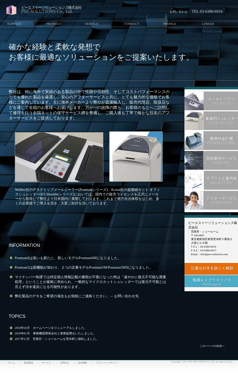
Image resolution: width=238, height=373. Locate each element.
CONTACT (131, 24)
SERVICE (92, 24)
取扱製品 (28, 362)
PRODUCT (54, 24)
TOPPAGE (14, 24)
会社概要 (82, 362)
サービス (46, 362)
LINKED (208, 24)
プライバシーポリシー (107, 362)
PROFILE (169, 24)
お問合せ (64, 362)
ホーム (11, 362)
